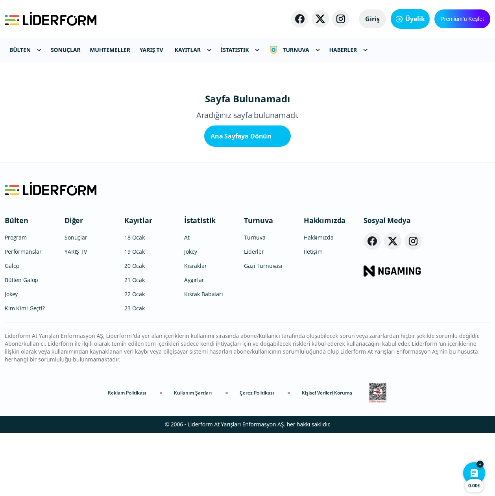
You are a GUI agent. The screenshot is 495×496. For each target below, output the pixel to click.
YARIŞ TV (151, 49)
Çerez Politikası (257, 455)
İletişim (313, 314)
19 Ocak (134, 314)
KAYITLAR (193, 49)
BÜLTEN (25, 49)
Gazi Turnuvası (263, 328)
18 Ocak (134, 300)
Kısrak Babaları (203, 357)
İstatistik (200, 283)
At (187, 300)
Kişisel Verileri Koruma (327, 455)
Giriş (372, 19)
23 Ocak (134, 371)
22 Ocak (134, 357)
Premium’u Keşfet (462, 19)
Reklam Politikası (127, 455)
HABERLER (348, 49)
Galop (12, 328)
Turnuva (258, 283)
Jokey (11, 357)
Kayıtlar (138, 283)
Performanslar (23, 314)
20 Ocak (134, 328)
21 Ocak (134, 343)
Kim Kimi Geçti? (25, 371)
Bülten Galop (21, 343)
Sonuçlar (76, 300)
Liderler (254, 314)
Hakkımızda (324, 283)
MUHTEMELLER (110, 49)
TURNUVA (294, 50)
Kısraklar (195, 328)
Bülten (16, 283)
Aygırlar (194, 343)
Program (16, 300)
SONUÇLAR (65, 49)
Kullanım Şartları (193, 455)
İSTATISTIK (240, 49)
